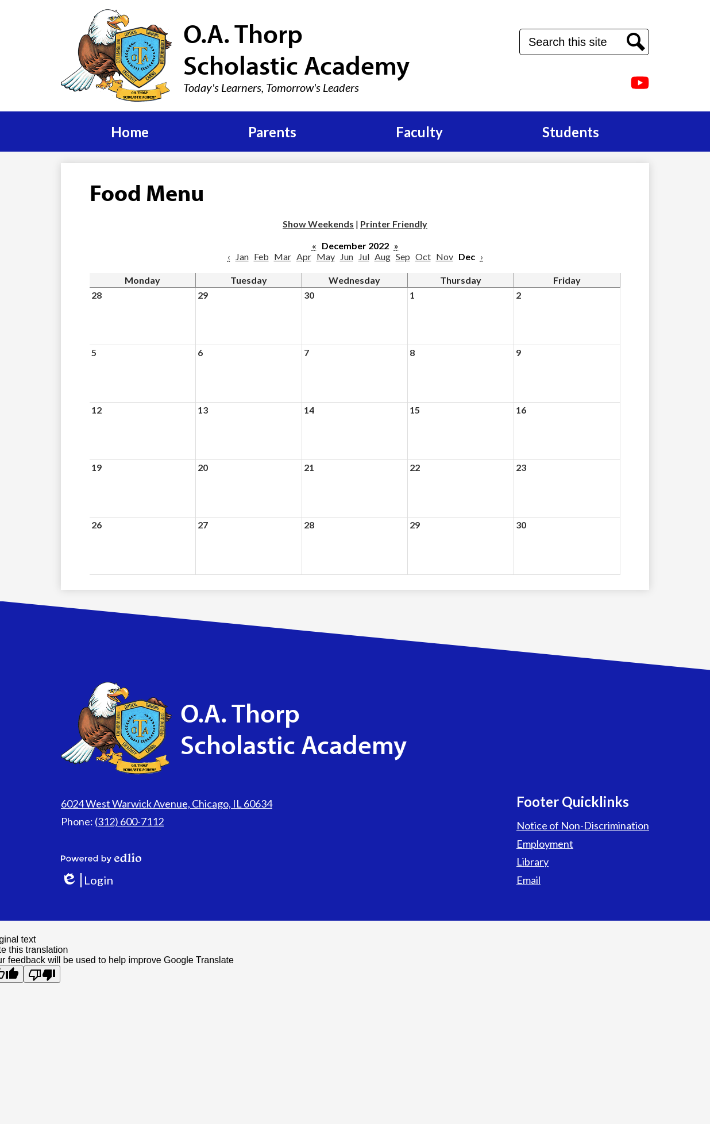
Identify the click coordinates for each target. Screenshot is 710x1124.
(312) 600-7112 (129, 821)
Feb (261, 256)
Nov (444, 256)
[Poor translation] (42, 974)
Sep (403, 256)
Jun (346, 256)
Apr (303, 256)
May (326, 256)
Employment (544, 843)
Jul (363, 256)
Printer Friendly (393, 223)
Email (528, 880)
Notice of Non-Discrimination (582, 825)
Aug (383, 256)
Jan (242, 256)
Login (87, 880)
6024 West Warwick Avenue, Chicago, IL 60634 (166, 803)
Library (532, 861)
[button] (130, 131)
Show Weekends (318, 223)
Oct (423, 256)
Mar (282, 256)
